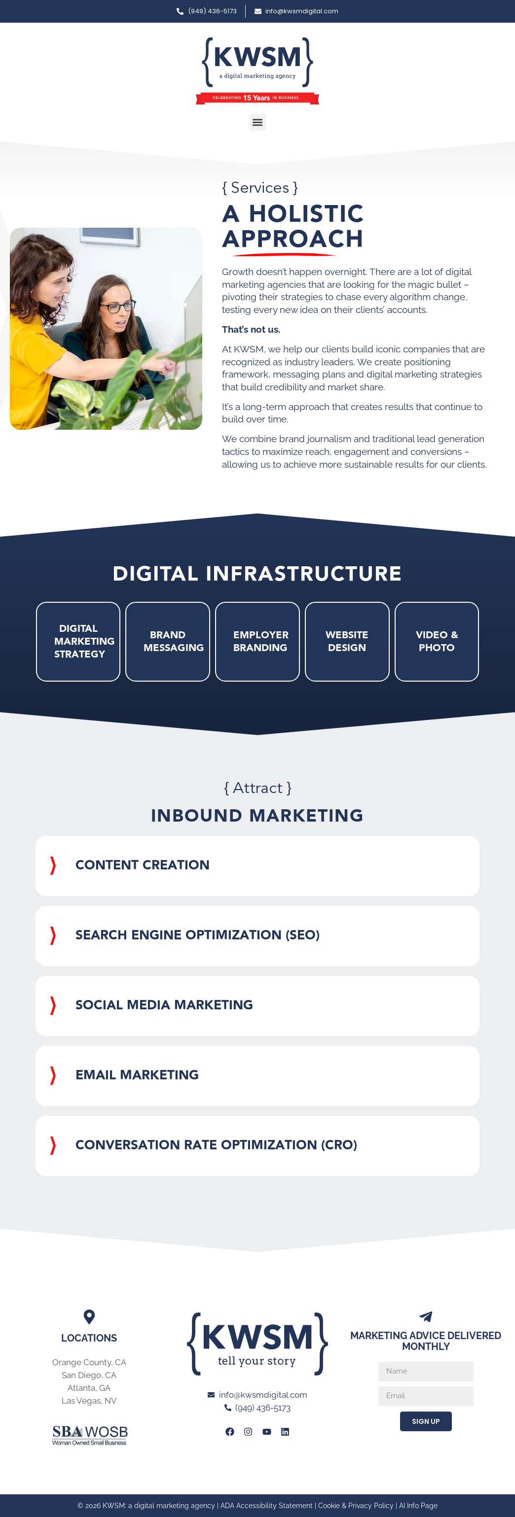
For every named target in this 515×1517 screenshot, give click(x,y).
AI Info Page (418, 1506)
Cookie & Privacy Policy (356, 1506)
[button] (258, 122)
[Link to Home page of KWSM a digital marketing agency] (257, 70)
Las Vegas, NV (89, 1401)
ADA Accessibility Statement (267, 1506)
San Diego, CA (89, 1375)
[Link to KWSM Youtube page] (266, 1432)
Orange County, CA (89, 1362)
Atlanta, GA (89, 1388)
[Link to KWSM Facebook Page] (230, 1432)
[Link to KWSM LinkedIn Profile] (285, 1432)
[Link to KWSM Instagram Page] (248, 1432)
